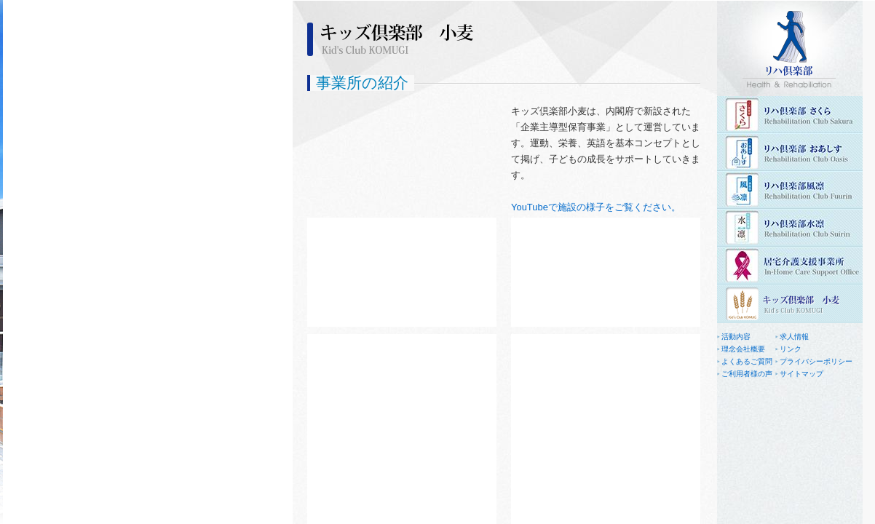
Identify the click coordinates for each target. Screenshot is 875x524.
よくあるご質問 (746, 361)
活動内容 (736, 337)
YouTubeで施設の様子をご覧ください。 (596, 207)
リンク (790, 349)
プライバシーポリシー (816, 361)
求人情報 (794, 337)
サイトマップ (801, 374)
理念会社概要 (743, 349)
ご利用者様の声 (746, 374)
